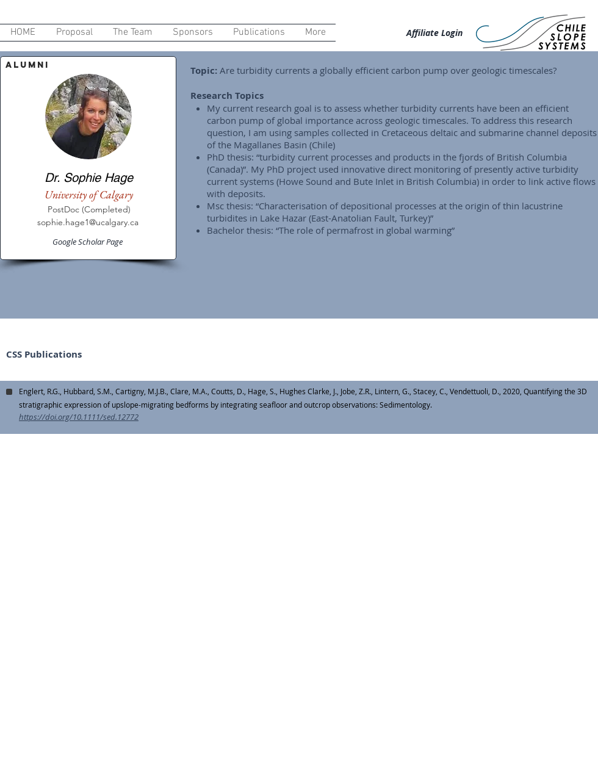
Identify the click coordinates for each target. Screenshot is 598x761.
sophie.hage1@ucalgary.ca (88, 222)
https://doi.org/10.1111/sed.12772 (79, 416)
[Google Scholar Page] (88, 242)
